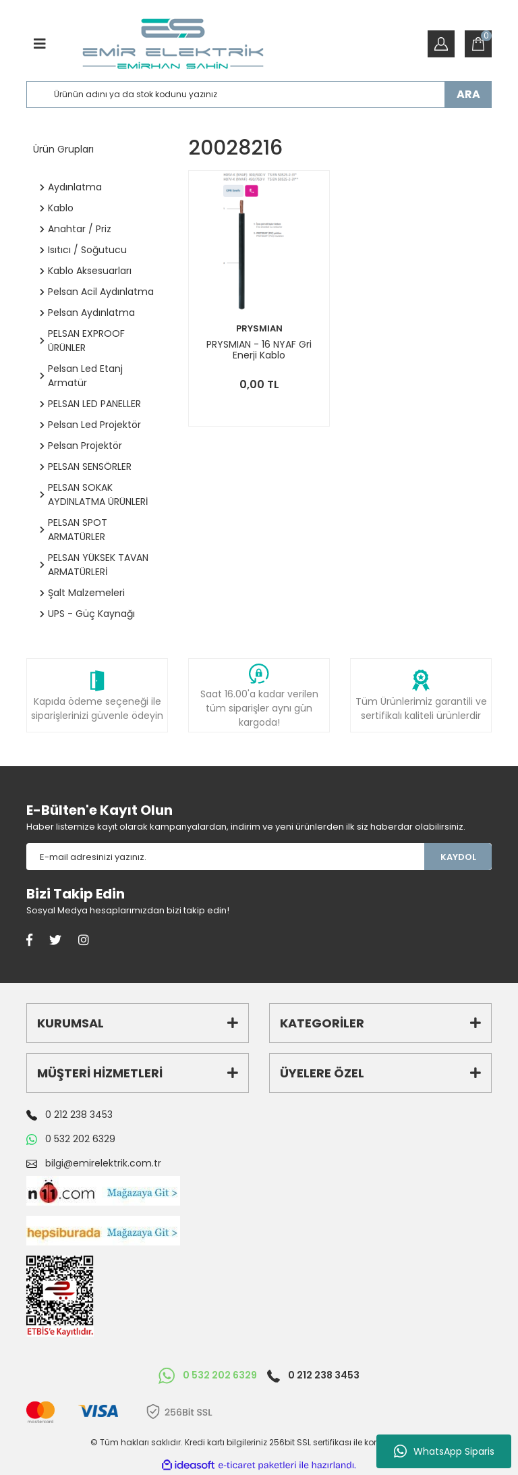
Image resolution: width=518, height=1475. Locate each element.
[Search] (259, 94)
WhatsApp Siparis (444, 1451)
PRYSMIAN (259, 328)
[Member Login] (441, 43)
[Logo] (173, 44)
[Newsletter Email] (225, 856)
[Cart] (478, 43)
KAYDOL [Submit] (458, 857)
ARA (468, 94)
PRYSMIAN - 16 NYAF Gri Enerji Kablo (259, 349)
